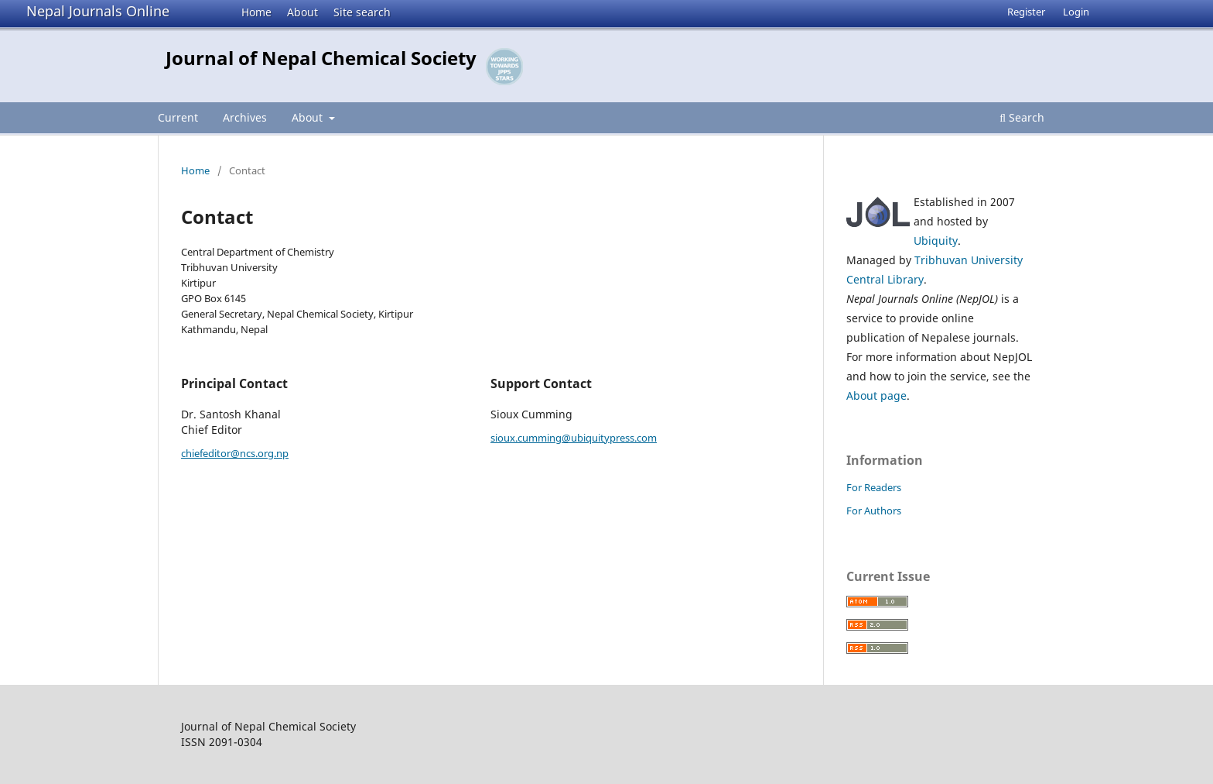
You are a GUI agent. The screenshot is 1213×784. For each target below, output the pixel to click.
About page (876, 395)
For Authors (873, 511)
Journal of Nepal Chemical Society (321, 57)
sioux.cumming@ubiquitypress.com (573, 438)
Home (256, 12)
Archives (245, 117)
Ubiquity (936, 240)
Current (178, 117)
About (302, 12)
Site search (362, 12)
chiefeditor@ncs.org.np (235, 453)
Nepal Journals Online (97, 11)
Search (1021, 117)
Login (1076, 12)
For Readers (873, 487)
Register (1026, 12)
